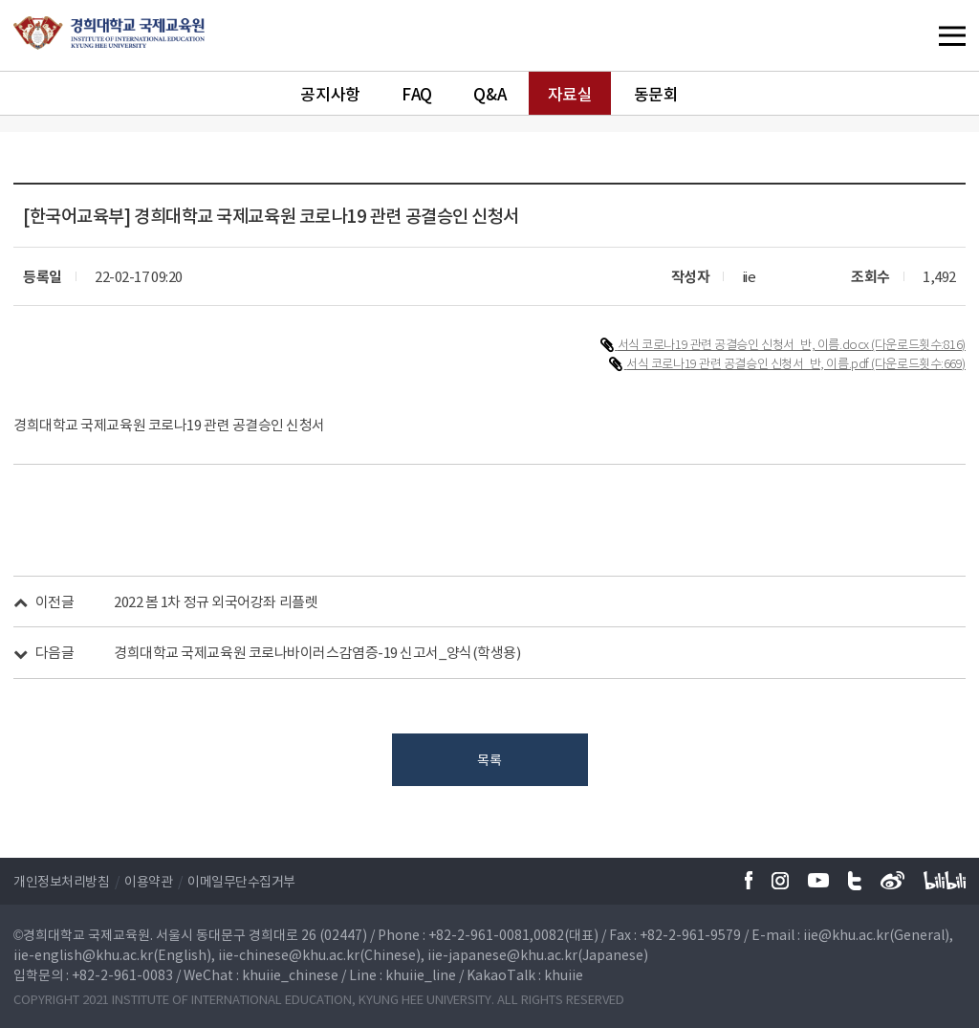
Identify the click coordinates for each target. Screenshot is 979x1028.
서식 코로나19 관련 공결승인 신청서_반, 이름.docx (745, 344)
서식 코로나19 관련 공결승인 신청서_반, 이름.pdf (748, 363)
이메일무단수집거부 (241, 880)
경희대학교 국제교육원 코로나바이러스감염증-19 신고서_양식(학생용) (317, 652)
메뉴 (913, 35)
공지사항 (329, 93)
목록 (489, 759)
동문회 (656, 93)
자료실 (570, 93)
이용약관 (148, 880)
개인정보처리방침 (61, 880)
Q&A (489, 93)
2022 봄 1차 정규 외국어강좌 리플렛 (215, 601)
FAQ (417, 93)
